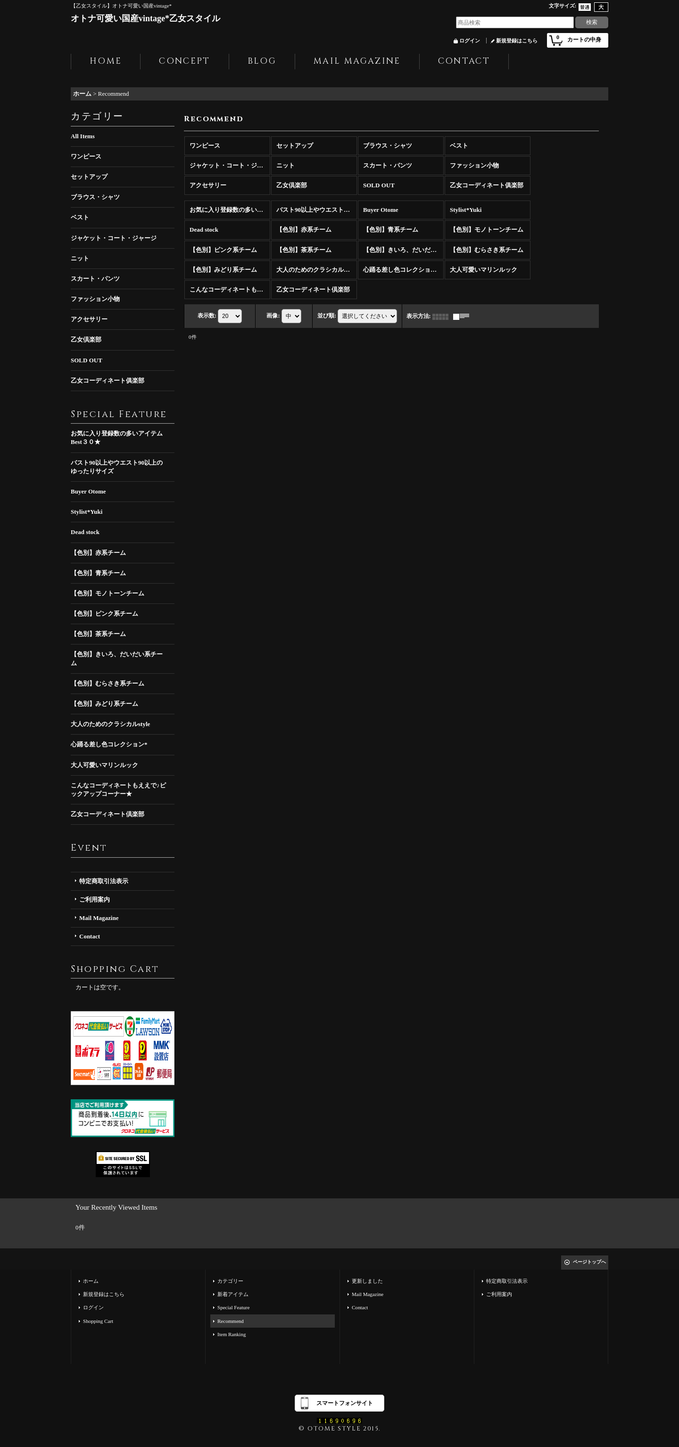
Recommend (230, 1321)
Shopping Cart (98, 1321)
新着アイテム (232, 1294)
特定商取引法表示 (103, 881)
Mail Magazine (98, 917)
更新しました (367, 1281)
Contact (89, 936)
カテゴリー (230, 1281)
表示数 (207, 315)
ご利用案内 (94, 899)
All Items (83, 136)
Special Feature (233, 1307)
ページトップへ (589, 1261)
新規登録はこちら (517, 40)
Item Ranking (231, 1334)
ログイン (469, 40)
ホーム (91, 1281)
